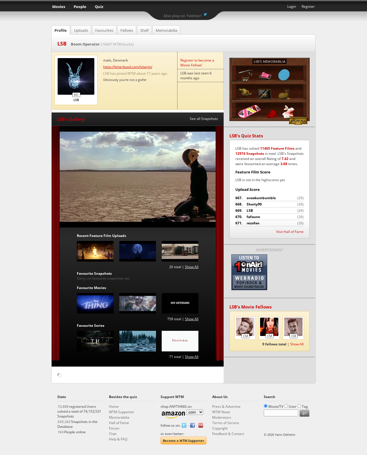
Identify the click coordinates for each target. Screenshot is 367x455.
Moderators (221, 417)
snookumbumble (269, 197)
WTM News (221, 412)
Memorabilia (166, 30)
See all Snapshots (204, 118)
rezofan (269, 223)
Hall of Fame (119, 422)
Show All (191, 266)
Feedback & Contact (228, 433)
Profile (60, 30)
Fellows (126, 30)
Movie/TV (275, 406)
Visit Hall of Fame (290, 231)
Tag (305, 406)
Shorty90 (269, 204)
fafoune (269, 216)
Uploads (81, 30)
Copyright (220, 428)
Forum (114, 428)
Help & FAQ (118, 439)
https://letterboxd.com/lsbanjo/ (127, 66)
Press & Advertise (226, 406)
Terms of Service (225, 422)
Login (291, 6)
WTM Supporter (121, 412)
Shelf (144, 30)
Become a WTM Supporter (183, 440)
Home (114, 406)
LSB (269, 210)
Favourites (104, 30)
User (292, 406)
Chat (112, 433)
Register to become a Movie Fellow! (197, 63)
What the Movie (183, 7)
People (80, 6)
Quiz (99, 6)
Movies (58, 6)
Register (308, 6)
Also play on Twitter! (182, 15)
